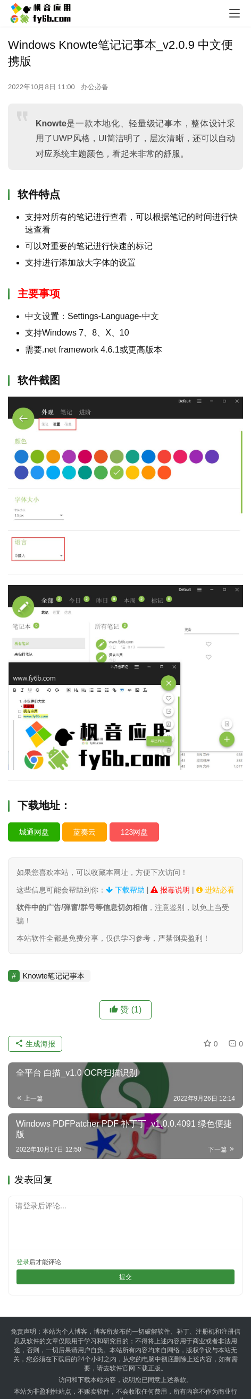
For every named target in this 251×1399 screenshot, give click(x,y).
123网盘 (134, 832)
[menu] (234, 13)
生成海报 (35, 1043)
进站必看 (215, 890)
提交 (125, 1277)
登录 (22, 1262)
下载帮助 (125, 890)
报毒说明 (170, 890)
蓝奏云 (84, 832)
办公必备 (94, 87)
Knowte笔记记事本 (54, 976)
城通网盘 (34, 832)
